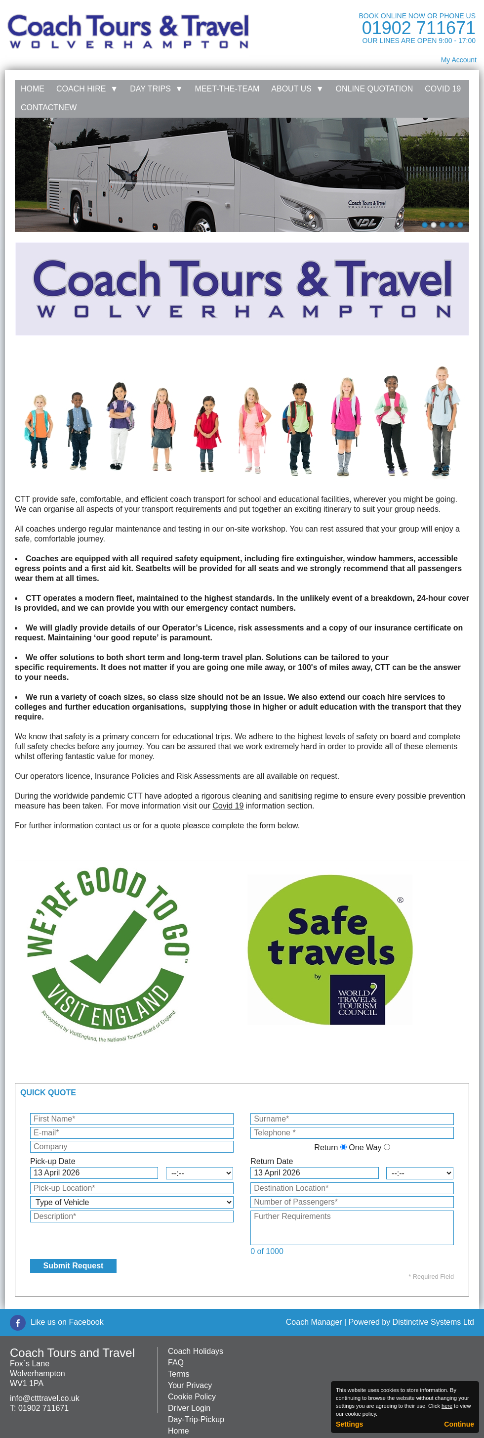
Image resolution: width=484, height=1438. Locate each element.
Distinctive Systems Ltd (433, 1322)
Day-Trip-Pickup (196, 1419)
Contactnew (49, 107)
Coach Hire (87, 89)
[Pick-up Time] (199, 1173)
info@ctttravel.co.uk (45, 1398)
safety (75, 736)
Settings (349, 1424)
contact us (113, 825)
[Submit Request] (73, 1266)
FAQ (176, 1362)
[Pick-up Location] (132, 1188)
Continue (459, 1424)
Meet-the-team (227, 89)
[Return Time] (419, 1173)
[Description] (132, 1216)
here (447, 1406)
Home (32, 89)
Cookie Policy (192, 1397)
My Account (459, 60)
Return (326, 1147)
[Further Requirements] (352, 1228)
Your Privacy (190, 1385)
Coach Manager (314, 1322)
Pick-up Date (53, 1161)
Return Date (271, 1161)
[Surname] (352, 1119)
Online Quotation (374, 89)
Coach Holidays (195, 1351)
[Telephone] (352, 1133)
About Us (297, 89)
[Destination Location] (352, 1188)
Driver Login (189, 1408)
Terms (179, 1374)
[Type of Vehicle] (132, 1202)
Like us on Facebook (67, 1322)
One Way (365, 1147)
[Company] (132, 1147)
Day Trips (156, 89)
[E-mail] (132, 1133)
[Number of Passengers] (352, 1202)
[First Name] (132, 1119)
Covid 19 (443, 89)
